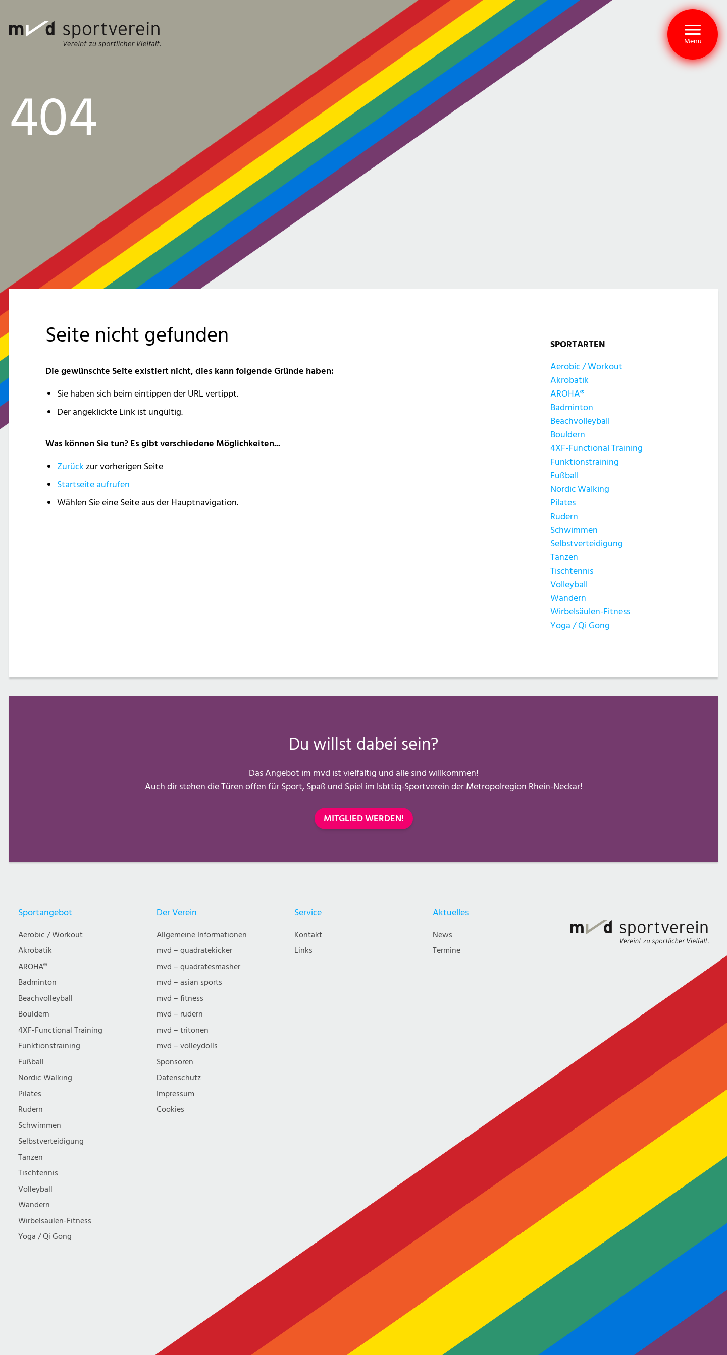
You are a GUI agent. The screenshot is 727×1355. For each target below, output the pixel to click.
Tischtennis (571, 570)
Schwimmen (574, 530)
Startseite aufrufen (93, 484)
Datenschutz (179, 1077)
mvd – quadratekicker (194, 950)
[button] (692, 34)
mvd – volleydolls (187, 1046)
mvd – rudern (180, 1014)
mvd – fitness (180, 998)
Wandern (568, 598)
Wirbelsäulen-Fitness (590, 611)
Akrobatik (569, 380)
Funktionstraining (584, 462)
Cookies (170, 1109)
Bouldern (567, 434)
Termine (446, 950)
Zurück (70, 466)
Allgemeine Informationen (202, 935)
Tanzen (564, 557)
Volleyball (569, 584)
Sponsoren (175, 1062)
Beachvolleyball (580, 421)
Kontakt (308, 935)
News (442, 935)
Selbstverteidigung (586, 543)
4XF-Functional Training (596, 448)
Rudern (564, 516)
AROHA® (567, 393)
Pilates (563, 502)
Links (303, 950)
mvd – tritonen (183, 1030)
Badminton (571, 407)
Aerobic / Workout (586, 366)
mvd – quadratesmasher (198, 967)
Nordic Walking (579, 489)
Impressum (175, 1094)
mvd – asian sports (189, 982)
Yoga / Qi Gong (580, 625)
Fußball (564, 475)
